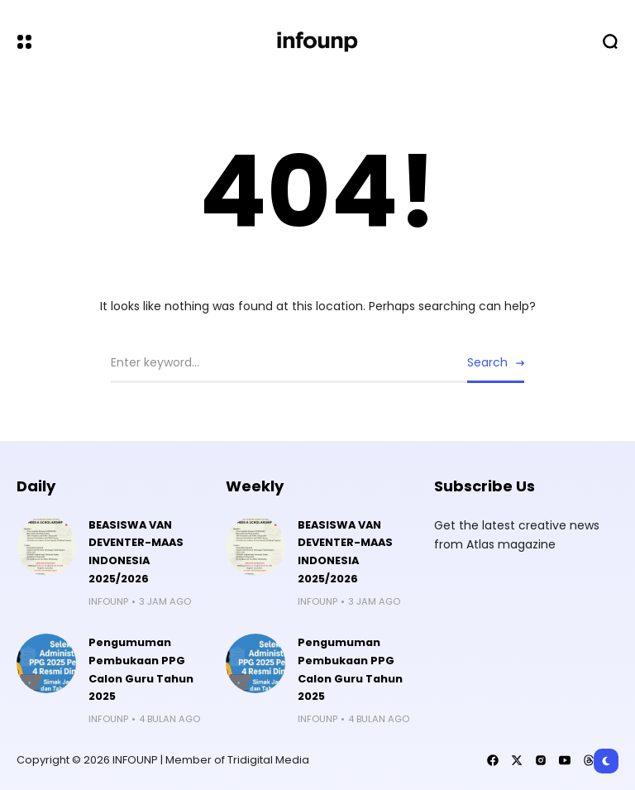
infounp (108, 601)
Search (487, 362)
